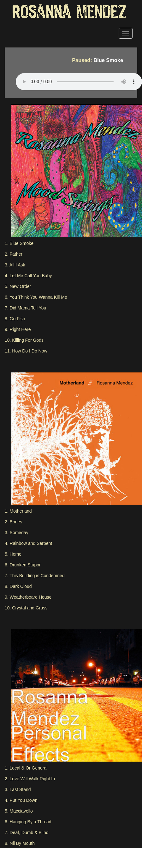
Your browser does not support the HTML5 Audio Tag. (79, 81)
